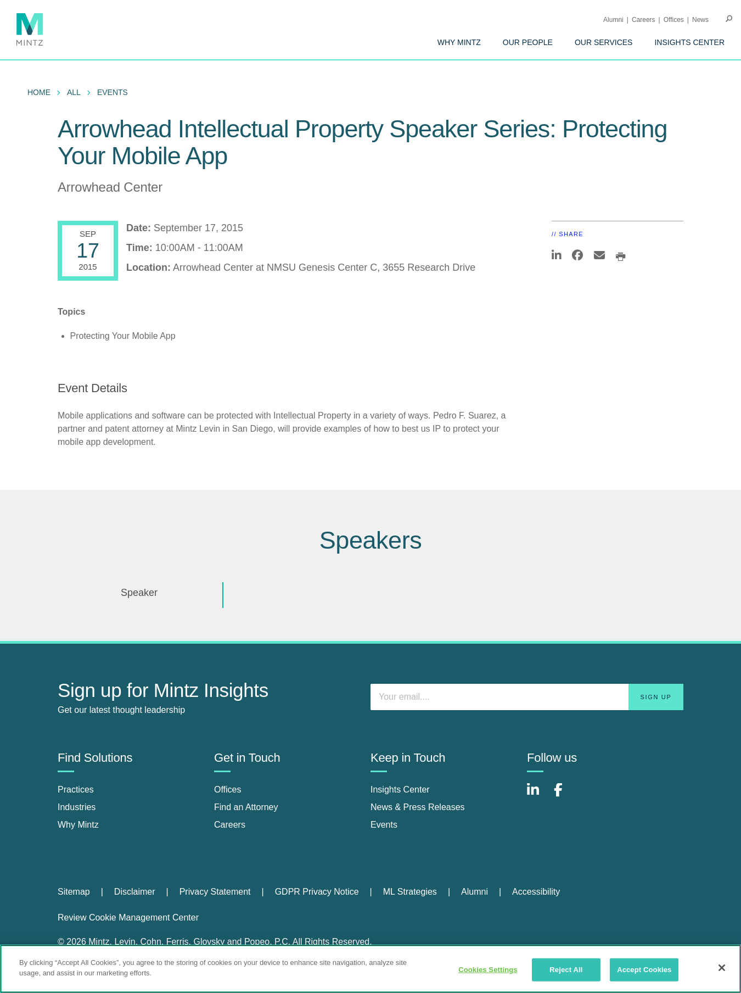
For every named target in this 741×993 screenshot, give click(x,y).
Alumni (613, 20)
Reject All (565, 970)
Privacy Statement (215, 891)
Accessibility (536, 891)
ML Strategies (410, 891)
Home (38, 92)
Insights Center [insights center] (400, 789)
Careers (643, 20)
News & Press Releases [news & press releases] (417, 807)
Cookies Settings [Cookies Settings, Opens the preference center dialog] (488, 970)
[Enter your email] (526, 697)
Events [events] (383, 824)
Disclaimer (134, 891)
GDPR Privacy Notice (317, 891)
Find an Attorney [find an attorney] (246, 807)
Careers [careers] (229, 824)
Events (112, 92)
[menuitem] (459, 42)
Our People (528, 42)
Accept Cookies (644, 970)
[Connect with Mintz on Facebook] (565, 795)
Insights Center (689, 42)
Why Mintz (459, 42)
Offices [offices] (228, 789)
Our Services (604, 42)
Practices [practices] (76, 789)
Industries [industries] (77, 807)
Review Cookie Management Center (128, 917)
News (700, 19)
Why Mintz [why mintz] (78, 824)
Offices (674, 20)
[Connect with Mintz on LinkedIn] (538, 795)
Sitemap (74, 891)
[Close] (722, 968)
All (74, 92)
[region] (370, 969)
